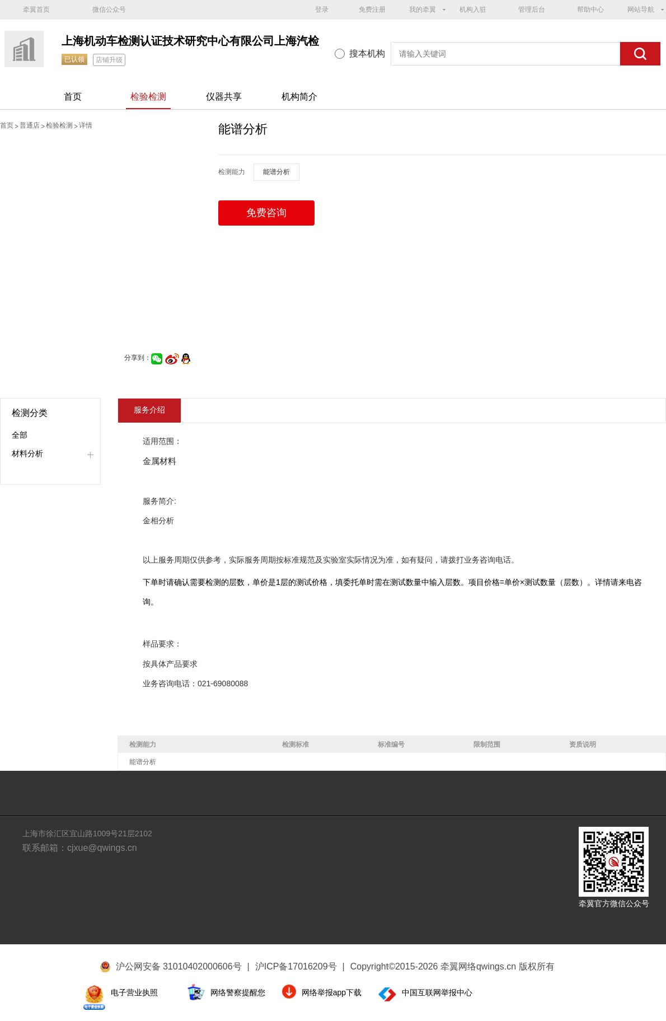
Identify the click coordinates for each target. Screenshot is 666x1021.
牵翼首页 (36, 9)
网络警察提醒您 (237, 992)
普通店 (30, 125)
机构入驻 (472, 9)
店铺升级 (109, 60)
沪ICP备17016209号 (300, 966)
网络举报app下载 (332, 992)
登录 (322, 9)
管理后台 (531, 9)
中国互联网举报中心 (437, 992)
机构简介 (299, 96)
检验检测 (148, 96)
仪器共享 (224, 96)
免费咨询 (266, 212)
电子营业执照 (134, 992)
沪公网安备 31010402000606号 (179, 966)
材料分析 (27, 453)
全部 (19, 434)
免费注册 (372, 9)
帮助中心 (590, 9)
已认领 (74, 59)
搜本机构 (367, 53)
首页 (73, 96)
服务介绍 (149, 409)
